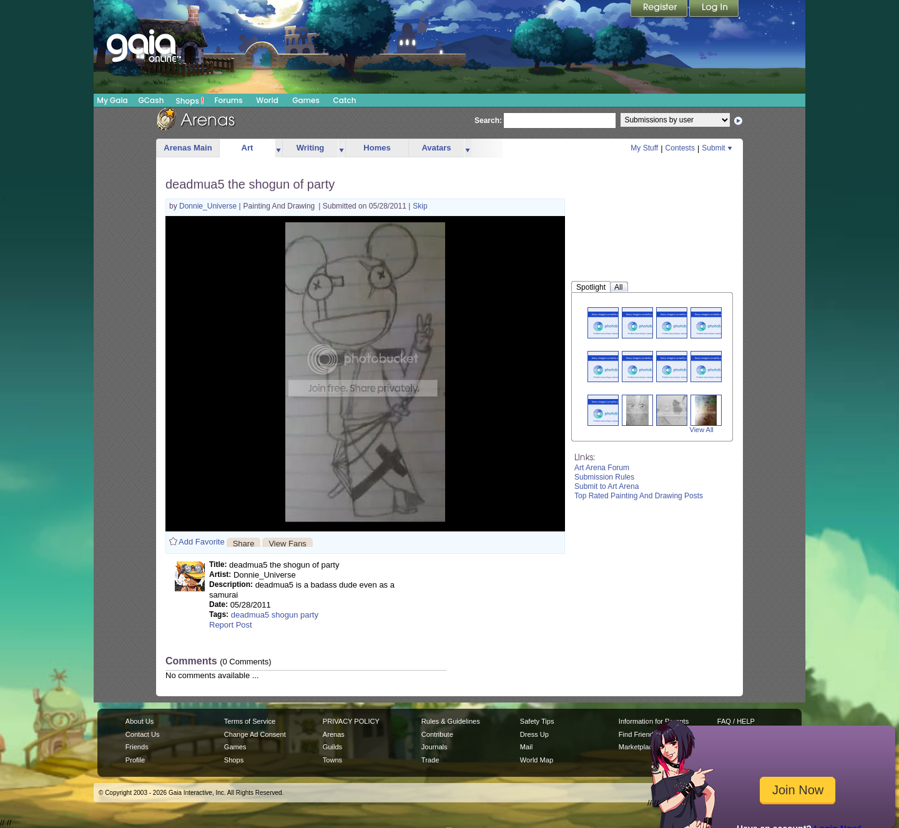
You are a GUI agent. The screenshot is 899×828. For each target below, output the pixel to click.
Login (714, 9)
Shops (190, 100)
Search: (488, 120)
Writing (311, 147)
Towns (332, 760)
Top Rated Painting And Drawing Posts (638, 495)
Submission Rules (604, 477)
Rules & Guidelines (450, 721)
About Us (139, 721)
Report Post (230, 624)
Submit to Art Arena (606, 486)
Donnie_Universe (208, 206)
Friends (137, 747)
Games (306, 100)
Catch (344, 100)
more (278, 148)
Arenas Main (188, 147)
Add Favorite (202, 541)
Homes (376, 147)
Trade (430, 760)
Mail (526, 747)
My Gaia (112, 100)
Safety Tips (537, 721)
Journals (434, 747)
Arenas (334, 734)
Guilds (332, 747)
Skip (420, 206)
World (267, 100)
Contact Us (142, 734)
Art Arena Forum (601, 467)
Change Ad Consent (255, 734)
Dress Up (534, 734)
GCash (151, 100)
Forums (228, 100)
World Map (536, 760)
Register (660, 9)
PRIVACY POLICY (351, 721)
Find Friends (638, 734)
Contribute (437, 734)
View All (702, 429)
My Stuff (644, 148)
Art (247, 147)
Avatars (436, 147)
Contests (680, 148)
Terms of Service (249, 721)
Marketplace (637, 747)
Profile (135, 760)
